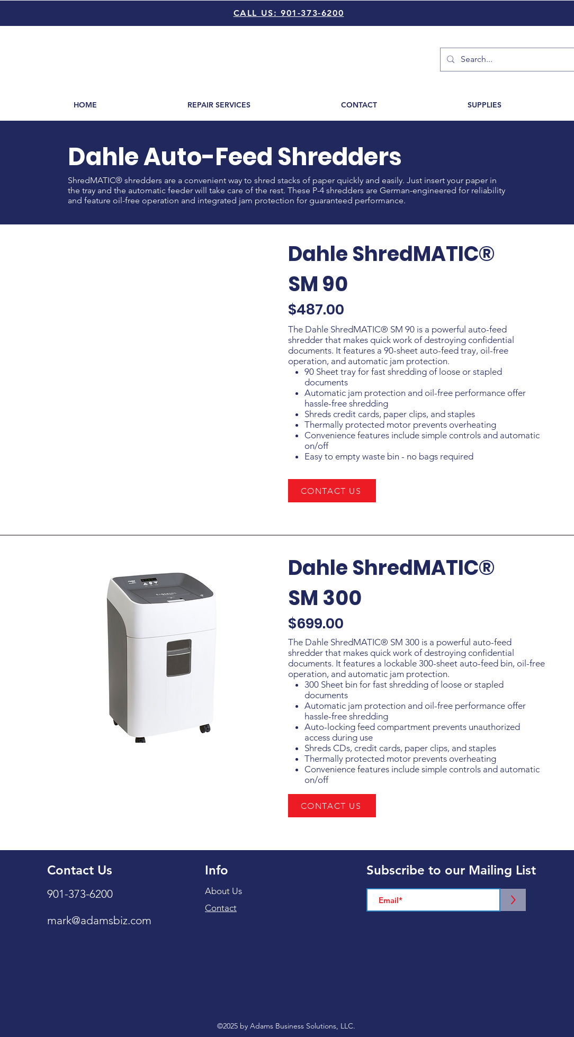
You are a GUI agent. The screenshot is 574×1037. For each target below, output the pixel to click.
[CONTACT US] (332, 490)
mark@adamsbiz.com (99, 920)
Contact (221, 908)
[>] (513, 900)
